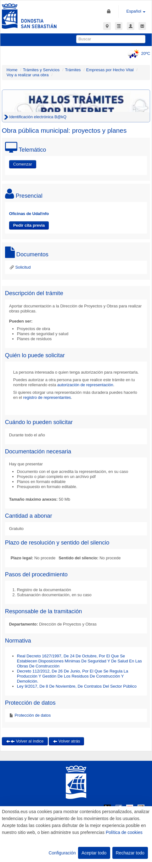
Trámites (73, 69)
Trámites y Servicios (41, 69)
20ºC (138, 53)
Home (12, 69)
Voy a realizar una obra (28, 75)
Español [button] (136, 11)
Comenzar (22, 164)
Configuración (62, 852)
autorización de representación (85, 384)
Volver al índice (25, 741)
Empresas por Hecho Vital (110, 69)
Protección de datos (32, 715)
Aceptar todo (94, 852)
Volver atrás (66, 741)
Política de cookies (124, 832)
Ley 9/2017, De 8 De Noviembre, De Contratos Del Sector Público (77, 686)
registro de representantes (47, 397)
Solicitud (20, 267)
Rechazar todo (130, 852)
